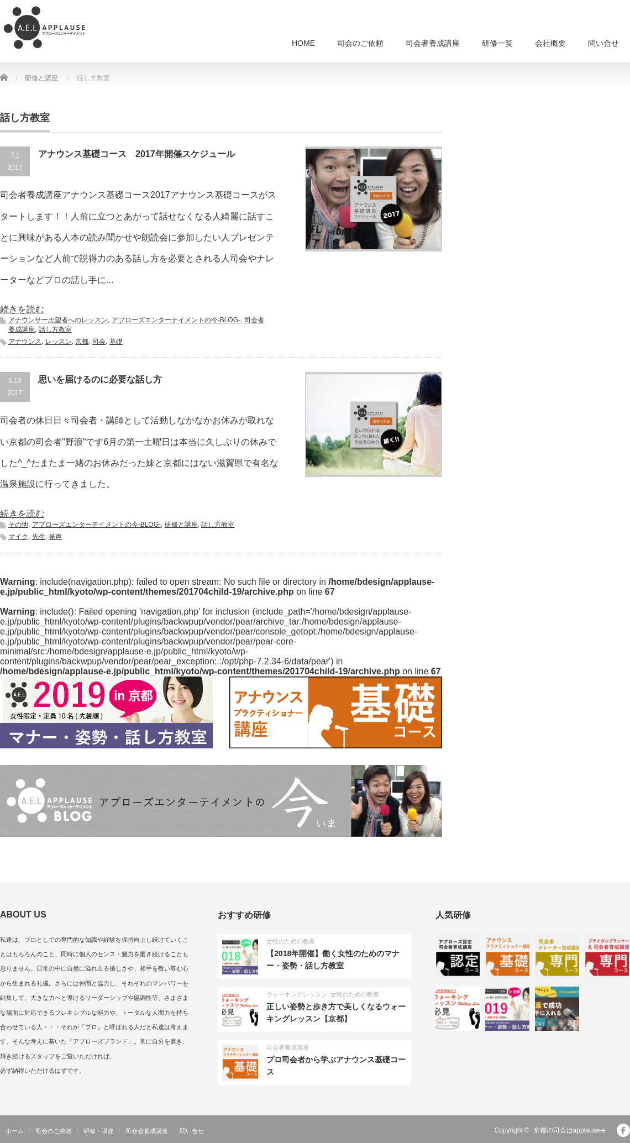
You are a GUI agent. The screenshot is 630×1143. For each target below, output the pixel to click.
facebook (623, 1130)
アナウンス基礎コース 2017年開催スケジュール (136, 154)
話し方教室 (55, 329)
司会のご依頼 (360, 43)
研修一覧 (497, 43)
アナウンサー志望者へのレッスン (58, 320)
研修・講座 (98, 1131)
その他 (18, 524)
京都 (81, 341)
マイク (18, 537)
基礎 (116, 341)
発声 (55, 537)
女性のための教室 (290, 941)
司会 (99, 341)
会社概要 (550, 43)
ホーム (15, 1131)
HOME (303, 43)
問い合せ (603, 43)
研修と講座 (181, 524)
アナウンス (24, 341)
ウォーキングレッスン (296, 994)
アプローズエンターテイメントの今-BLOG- (176, 320)
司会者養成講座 (433, 43)
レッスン (58, 341)
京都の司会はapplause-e (569, 1130)
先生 (38, 537)
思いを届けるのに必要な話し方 (100, 379)
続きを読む (22, 309)
